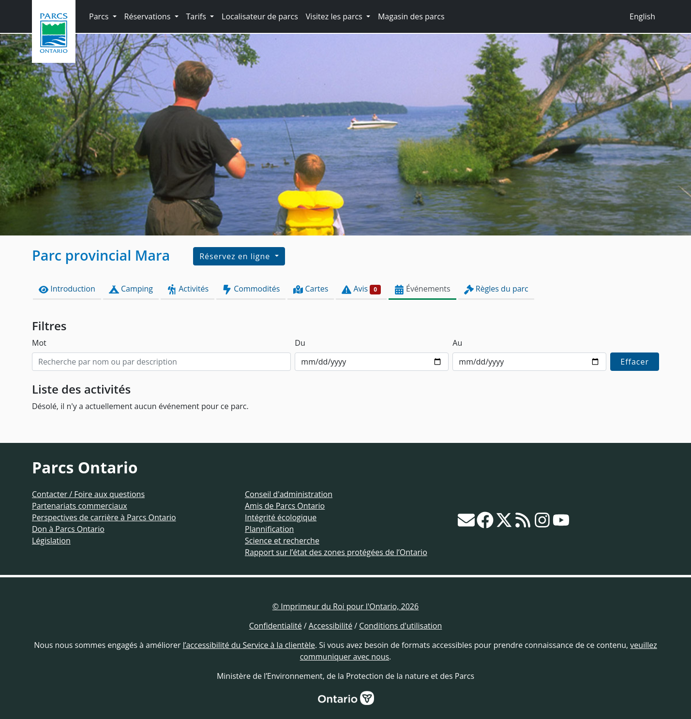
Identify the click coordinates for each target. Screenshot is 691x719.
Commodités (251, 288)
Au (457, 342)
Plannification (269, 529)
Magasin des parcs (411, 16)
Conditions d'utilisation (400, 625)
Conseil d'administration (288, 494)
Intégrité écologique (280, 517)
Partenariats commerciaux (79, 505)
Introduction (67, 288)
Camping (131, 288)
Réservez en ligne (235, 256)
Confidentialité (275, 625)
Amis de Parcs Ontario (285, 505)
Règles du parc (496, 288)
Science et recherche (282, 540)
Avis (361, 288)
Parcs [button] (100, 16)
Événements (422, 288)
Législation (51, 540)
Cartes (310, 288)
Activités (187, 288)
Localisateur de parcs (260, 16)
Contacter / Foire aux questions (88, 494)
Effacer (634, 361)
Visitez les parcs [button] (335, 16)
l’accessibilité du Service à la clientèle (249, 645)
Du (300, 342)
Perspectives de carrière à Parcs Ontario (104, 517)
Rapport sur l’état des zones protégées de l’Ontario (336, 552)
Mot (39, 342)
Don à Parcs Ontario (68, 529)
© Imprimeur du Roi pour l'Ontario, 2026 (345, 606)
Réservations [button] (148, 16)
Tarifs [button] (197, 16)
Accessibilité (330, 625)
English (642, 16)
